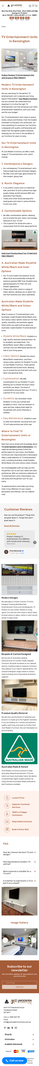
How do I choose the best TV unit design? (18, 853)
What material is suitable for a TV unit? (17, 872)
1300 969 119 (15, 1017)
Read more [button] (11, 544)
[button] (4, 542)
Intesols (30, 1063)
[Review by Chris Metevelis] (17, 551)
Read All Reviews (12, 526)
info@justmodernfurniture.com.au (17, 1022)
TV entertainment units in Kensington (17, 447)
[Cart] (36, 5)
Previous (5, 940)
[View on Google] (6, 552)
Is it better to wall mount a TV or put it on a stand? (18, 882)
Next (33, 940)
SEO (29, 1061)
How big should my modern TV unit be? (16, 863)
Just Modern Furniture (28, 99)
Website (29, 1059)
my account (30, 6)
